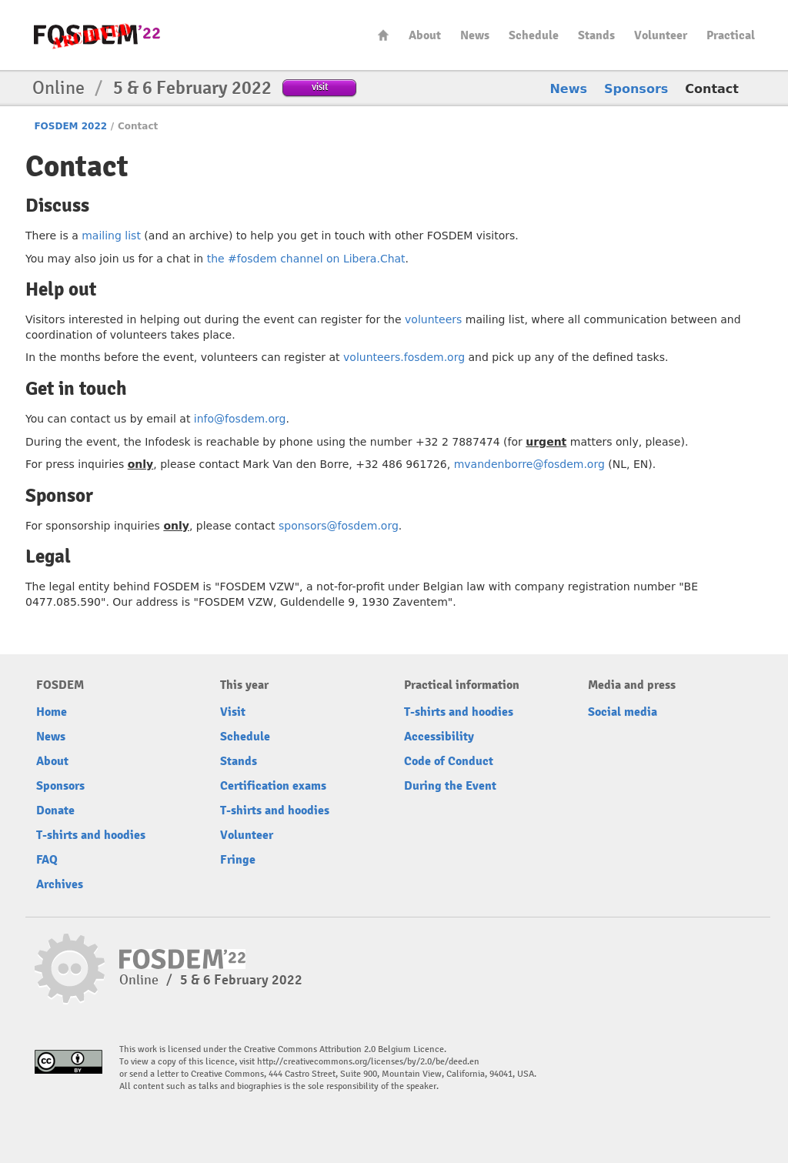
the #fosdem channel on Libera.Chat (306, 258)
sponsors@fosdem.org (339, 526)
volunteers (433, 319)
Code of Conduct (448, 761)
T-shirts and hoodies (90, 835)
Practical (730, 35)
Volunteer (660, 35)
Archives (59, 884)
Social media (622, 712)
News (474, 35)
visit (320, 86)
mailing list (111, 235)
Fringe (237, 859)
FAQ (47, 859)
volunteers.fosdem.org (404, 357)
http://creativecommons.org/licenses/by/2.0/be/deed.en (368, 1062)
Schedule (534, 35)
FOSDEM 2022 (70, 126)
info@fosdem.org (240, 419)
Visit (232, 712)
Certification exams (273, 786)
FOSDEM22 (97, 35)
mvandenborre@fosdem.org (529, 464)
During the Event (450, 786)
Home (383, 35)
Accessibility (439, 736)
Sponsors (636, 89)
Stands (596, 35)
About (425, 35)
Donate (55, 810)
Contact (712, 89)
